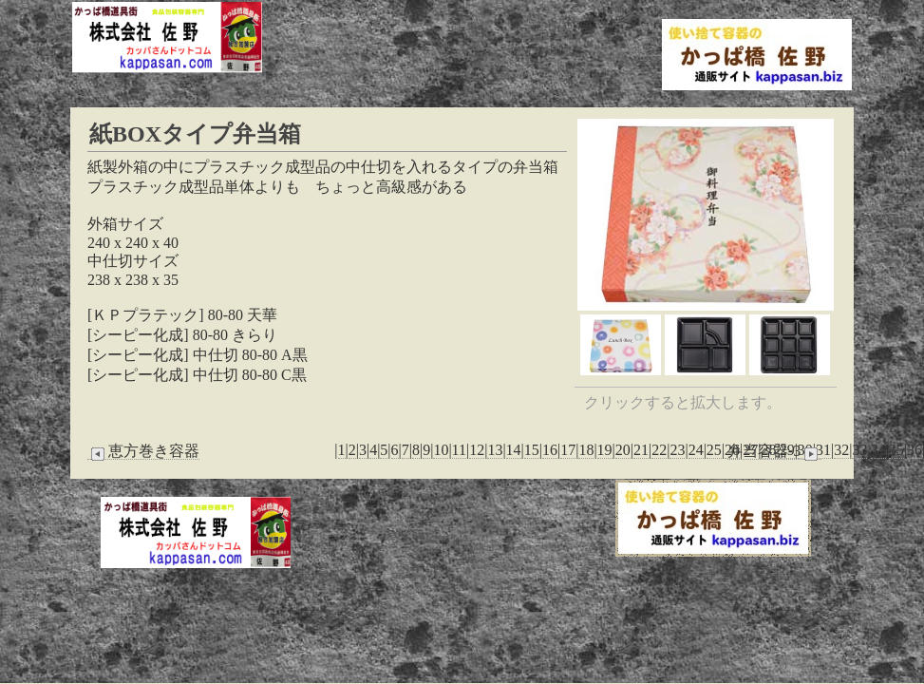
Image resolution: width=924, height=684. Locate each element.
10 (440, 450)
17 (567, 450)
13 (494, 450)
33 (859, 450)
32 (841, 450)
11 (459, 450)
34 (878, 450)
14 (513, 450)
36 (914, 450)
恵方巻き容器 (143, 451)
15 (531, 450)
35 (896, 450)
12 (476, 450)
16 (549, 450)
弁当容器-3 (774, 451)
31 (823, 450)
